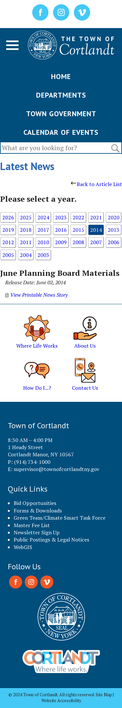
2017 (43, 229)
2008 (78, 242)
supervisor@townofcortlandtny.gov (56, 469)
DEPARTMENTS (61, 95)
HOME (61, 76)
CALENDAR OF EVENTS (61, 132)
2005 (8, 255)
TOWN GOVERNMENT (61, 113)
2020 (113, 217)
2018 (26, 229)
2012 (8, 242)
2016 (61, 229)
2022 (78, 217)
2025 (26, 217)
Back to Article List (96, 184)
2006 (113, 242)
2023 (61, 217)
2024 (43, 217)
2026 (8, 217)
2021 (96, 217)
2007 (96, 242)
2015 (78, 229)
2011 (26, 242)
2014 (96, 229)
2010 (43, 242)
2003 (43, 255)
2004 (26, 255)
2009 (61, 242)
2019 (8, 229)
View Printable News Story (36, 294)
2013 (113, 229)
